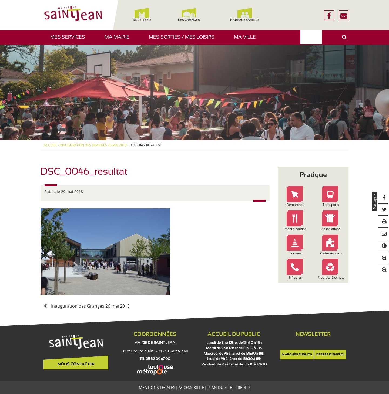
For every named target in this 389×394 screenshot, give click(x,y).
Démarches (295, 204)
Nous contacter (76, 364)
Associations (330, 229)
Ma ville (247, 40)
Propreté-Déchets (330, 277)
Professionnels (331, 253)
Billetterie (141, 15)
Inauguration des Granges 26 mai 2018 (93, 145)
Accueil (50, 145)
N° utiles (295, 277)
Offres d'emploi (330, 354)
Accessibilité (191, 387)
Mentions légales (157, 387)
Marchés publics (297, 354)
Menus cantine (295, 229)
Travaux (295, 253)
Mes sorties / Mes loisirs (184, 40)
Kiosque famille (244, 15)
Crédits (242, 387)
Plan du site (219, 387)
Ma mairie (119, 40)
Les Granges (189, 15)
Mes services (69, 40)
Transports (331, 204)
